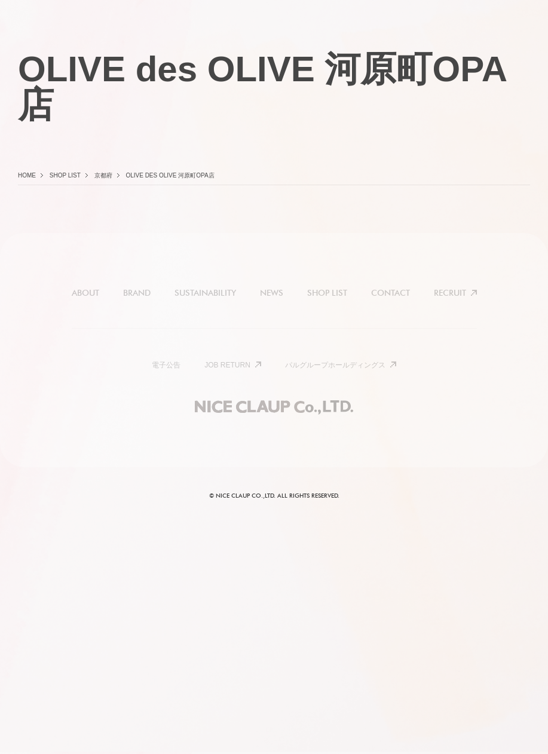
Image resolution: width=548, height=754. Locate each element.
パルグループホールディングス (335, 365)
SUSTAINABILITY (205, 293)
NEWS (271, 293)
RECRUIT (450, 293)
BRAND (137, 293)
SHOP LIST (327, 293)
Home (27, 175)
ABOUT (85, 293)
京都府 (103, 175)
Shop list (65, 175)
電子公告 (166, 365)
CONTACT (390, 293)
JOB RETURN (227, 365)
